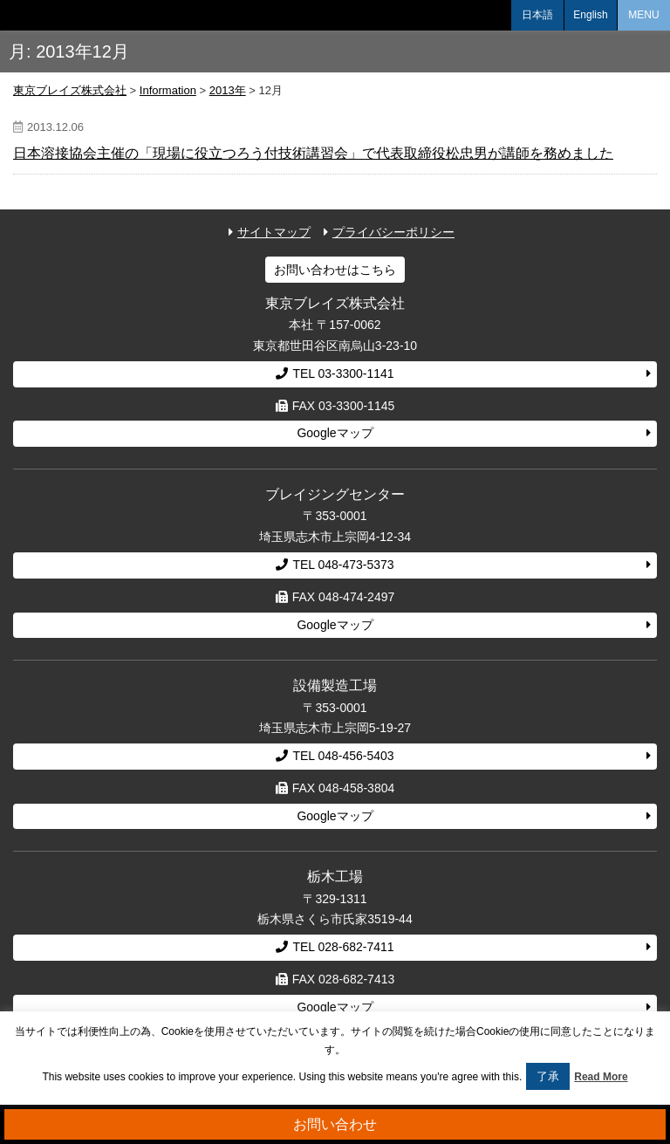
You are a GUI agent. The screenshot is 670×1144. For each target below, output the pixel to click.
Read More (600, 1077)
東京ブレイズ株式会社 (65, 15)
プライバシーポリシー (393, 232)
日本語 (537, 15)
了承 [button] (548, 1076)
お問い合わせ (335, 1124)
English (590, 15)
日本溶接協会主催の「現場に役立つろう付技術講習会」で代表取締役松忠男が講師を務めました (313, 153)
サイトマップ (274, 232)
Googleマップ (335, 433)
